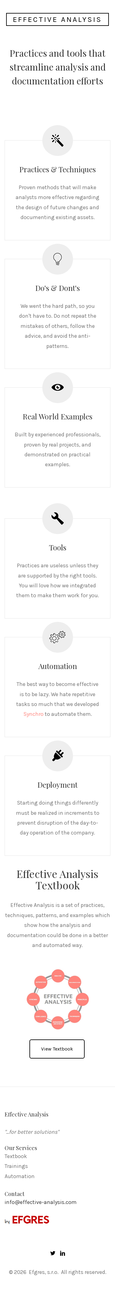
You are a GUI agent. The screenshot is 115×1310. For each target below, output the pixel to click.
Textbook (16, 1156)
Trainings (16, 1166)
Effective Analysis (57, 19)
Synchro (33, 714)
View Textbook (57, 1049)
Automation (20, 1176)
